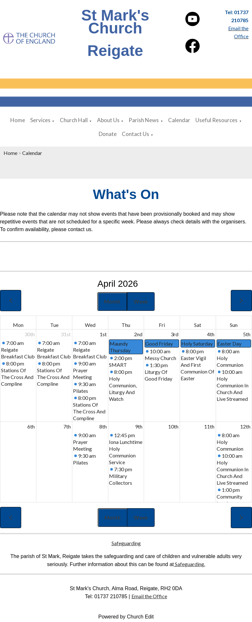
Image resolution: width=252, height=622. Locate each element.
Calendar (179, 120)
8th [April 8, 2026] (103, 426)
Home (17, 120)
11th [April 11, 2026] (209, 426)
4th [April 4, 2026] (210, 334)
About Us (108, 120)
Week (141, 301)
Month (112, 301)
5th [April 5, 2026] (246, 334)
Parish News (144, 120)
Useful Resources (216, 120)
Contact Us (135, 134)
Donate (108, 134)
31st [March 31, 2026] (66, 334)
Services (40, 120)
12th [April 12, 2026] (245, 426)
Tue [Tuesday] (54, 325)
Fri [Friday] (162, 325)
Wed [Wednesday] (90, 325)
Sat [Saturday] (197, 325)
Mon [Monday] (18, 325)
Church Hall (74, 120)
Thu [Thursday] (126, 325)
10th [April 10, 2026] (173, 426)
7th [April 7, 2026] (67, 426)
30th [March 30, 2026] (29, 334)
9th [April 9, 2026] (138, 426)
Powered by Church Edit (126, 616)
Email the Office (149, 596)
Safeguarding (126, 543)
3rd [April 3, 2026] (174, 334)
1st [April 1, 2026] (103, 334)
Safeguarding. (189, 564)
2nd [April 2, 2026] (138, 334)
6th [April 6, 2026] (31, 426)
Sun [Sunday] (234, 325)
